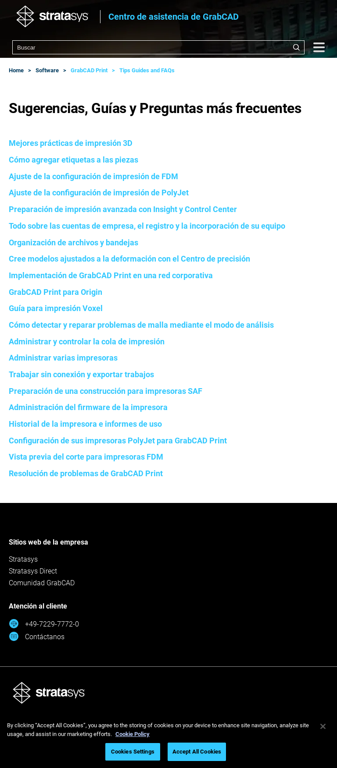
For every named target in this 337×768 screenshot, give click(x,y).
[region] (168, 740)
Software (47, 70)
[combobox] (158, 47)
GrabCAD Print (89, 70)
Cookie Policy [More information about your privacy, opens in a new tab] (132, 734)
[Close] (323, 726)
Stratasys (23, 559)
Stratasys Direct (33, 571)
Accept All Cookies (196, 751)
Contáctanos (37, 636)
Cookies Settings (132, 751)
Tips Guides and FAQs (147, 70)
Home (16, 70)
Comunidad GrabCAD (42, 583)
